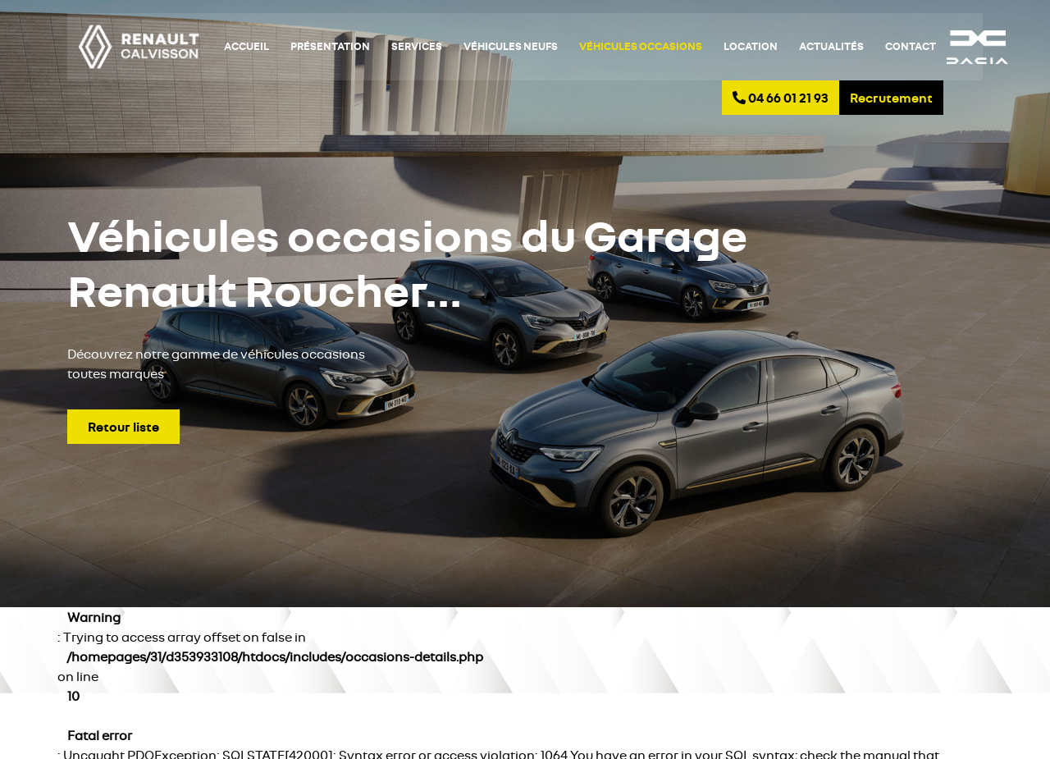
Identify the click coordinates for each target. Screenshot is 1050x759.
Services (416, 46)
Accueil (246, 46)
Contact (910, 46)
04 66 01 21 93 (781, 97)
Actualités (831, 46)
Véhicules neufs (510, 46)
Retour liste (123, 426)
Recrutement (891, 97)
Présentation (330, 46)
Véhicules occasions (640, 46)
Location (751, 46)
